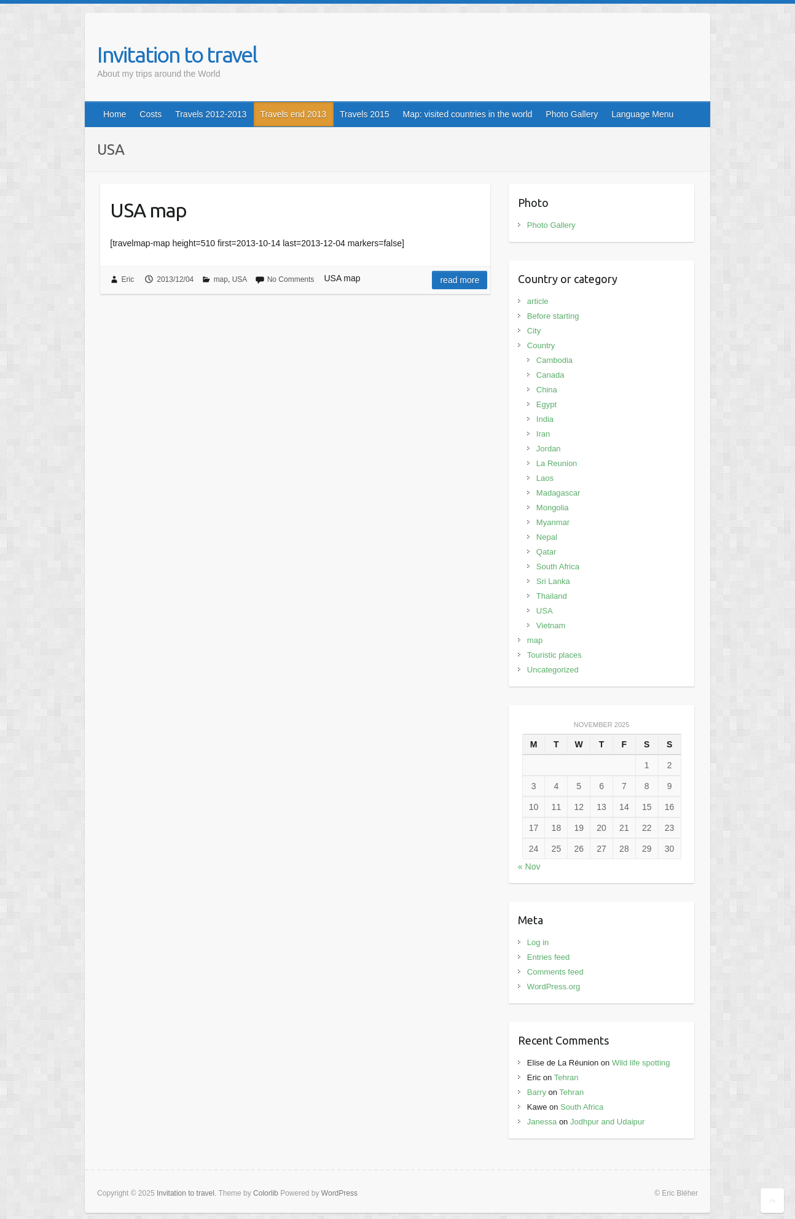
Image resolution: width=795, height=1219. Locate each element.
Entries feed (548, 957)
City (534, 330)
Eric (128, 279)
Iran (543, 433)
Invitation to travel (177, 54)
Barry (536, 1092)
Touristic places (554, 655)
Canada (550, 375)
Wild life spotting (641, 1062)
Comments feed (555, 971)
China (546, 389)
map (221, 279)
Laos (545, 478)
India (545, 419)
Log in (538, 942)
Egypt (546, 404)
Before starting (553, 316)
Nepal (546, 537)
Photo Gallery (572, 114)
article (538, 301)
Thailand (551, 596)
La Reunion (557, 463)
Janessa (542, 1121)
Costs (150, 114)
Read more (459, 280)
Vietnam (550, 625)
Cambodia (554, 360)
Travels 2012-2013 (210, 114)
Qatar (546, 551)
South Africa (557, 566)
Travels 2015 (364, 114)
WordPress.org (553, 986)
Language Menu (642, 114)
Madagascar (558, 492)
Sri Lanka (553, 581)
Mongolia (552, 507)
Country (541, 345)
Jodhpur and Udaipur (607, 1121)
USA (240, 279)
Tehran (566, 1077)
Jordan (548, 448)
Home (114, 114)
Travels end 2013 (293, 114)
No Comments (291, 279)
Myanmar (553, 522)
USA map (148, 210)
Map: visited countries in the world (467, 114)
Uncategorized (553, 669)
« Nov (529, 866)
